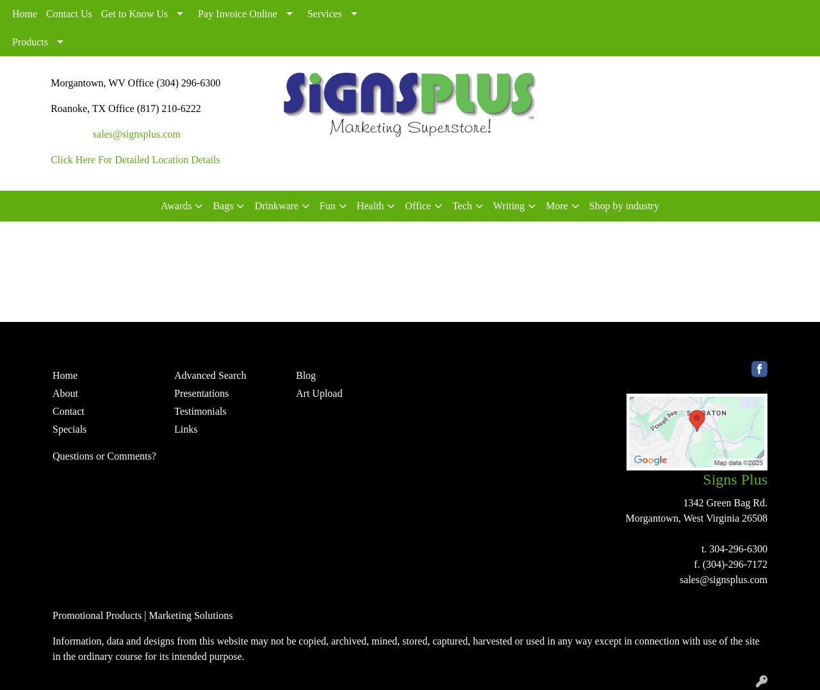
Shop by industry (624, 205)
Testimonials (200, 411)
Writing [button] (509, 205)
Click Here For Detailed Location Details (135, 159)
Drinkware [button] (276, 205)
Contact (69, 411)
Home (24, 13)
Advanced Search (210, 375)
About (65, 393)
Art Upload (319, 393)
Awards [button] (176, 205)
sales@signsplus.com (137, 134)
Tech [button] (462, 205)
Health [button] (370, 205)
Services (325, 13)
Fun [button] (328, 205)
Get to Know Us (134, 13)
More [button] (557, 205)
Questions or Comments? (104, 456)
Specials (69, 429)
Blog (306, 375)
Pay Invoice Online (237, 13)
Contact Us (69, 13)
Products (30, 41)
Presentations (201, 393)
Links (185, 429)
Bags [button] (223, 205)
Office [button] (418, 205)
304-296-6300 (738, 548)
